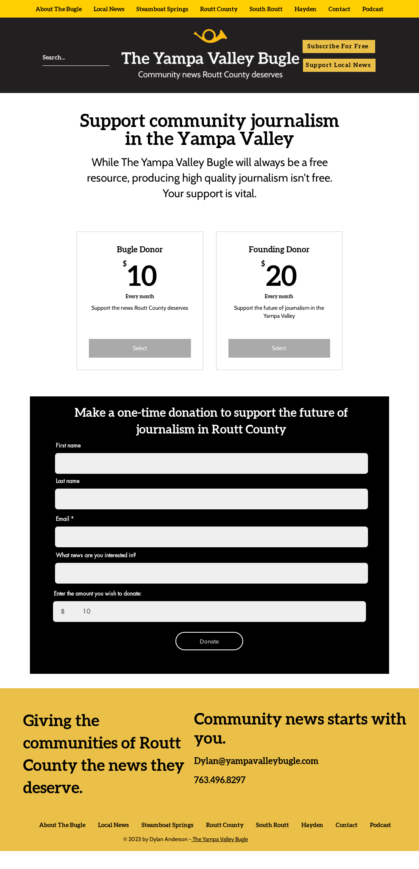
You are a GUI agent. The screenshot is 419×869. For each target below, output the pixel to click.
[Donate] (209, 641)
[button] (339, 46)
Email (62, 519)
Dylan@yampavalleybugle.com (256, 761)
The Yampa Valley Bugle (219, 839)
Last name (67, 481)
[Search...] (62, 57)
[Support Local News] (339, 65)
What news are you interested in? (96, 555)
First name (68, 445)
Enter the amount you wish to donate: (98, 593)
